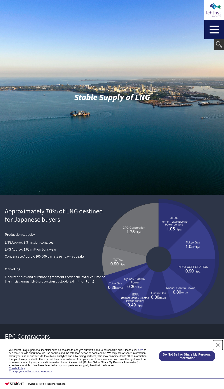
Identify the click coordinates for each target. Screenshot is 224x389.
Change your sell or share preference (30, 371)
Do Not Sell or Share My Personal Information (187, 356)
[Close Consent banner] (218, 345)
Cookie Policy (17, 368)
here (140, 350)
